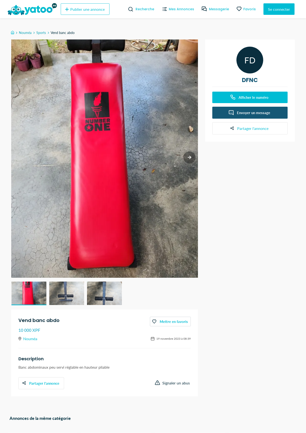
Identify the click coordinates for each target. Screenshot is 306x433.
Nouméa (25, 33)
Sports (41, 33)
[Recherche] (129, 9)
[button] (29, 293)
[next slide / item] (189, 158)
